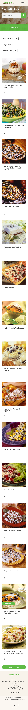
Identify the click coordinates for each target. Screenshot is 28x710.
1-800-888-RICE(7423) (15, 687)
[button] (14, 28)
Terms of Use (14, 707)
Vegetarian (8, 45)
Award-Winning (9, 51)
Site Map (21, 705)
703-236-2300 (14, 685)
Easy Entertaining (10, 39)
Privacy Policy (14, 705)
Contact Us (7, 705)
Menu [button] (23, 3)
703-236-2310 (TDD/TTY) (15, 689)
